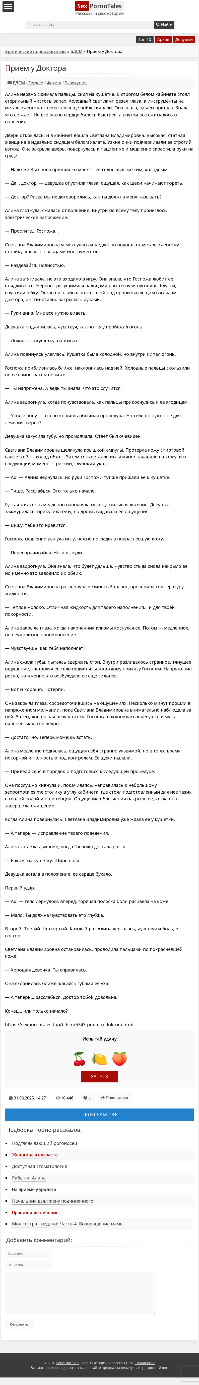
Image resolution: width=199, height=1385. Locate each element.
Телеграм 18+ (99, 1114)
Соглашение (145, 1370)
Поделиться (114, 1098)
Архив (163, 39)
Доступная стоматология (39, 1166)
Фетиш (54, 83)
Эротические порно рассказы (35, 51)
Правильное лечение (35, 1212)
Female (35, 83)
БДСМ (77, 51)
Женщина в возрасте (35, 1155)
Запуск (99, 1076)
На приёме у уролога (34, 1189)
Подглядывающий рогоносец (44, 1143)
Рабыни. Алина (29, 1178)
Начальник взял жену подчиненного (52, 1201)
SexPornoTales (67, 1370)
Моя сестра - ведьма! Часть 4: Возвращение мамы (67, 1224)
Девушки (184, 39)
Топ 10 (145, 39)
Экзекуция (76, 83)
